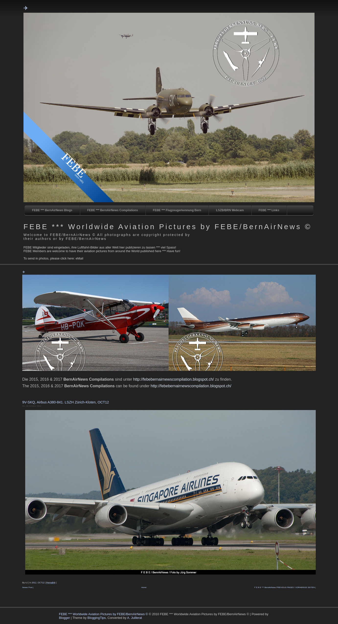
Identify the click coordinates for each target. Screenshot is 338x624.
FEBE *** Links (269, 210)
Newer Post (27, 587)
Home (143, 587)
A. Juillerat (134, 618)
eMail (79, 258)
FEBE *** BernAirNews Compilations (112, 210)
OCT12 (41, 582)
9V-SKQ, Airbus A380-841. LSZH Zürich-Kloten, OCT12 (65, 402)
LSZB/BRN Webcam (230, 210)
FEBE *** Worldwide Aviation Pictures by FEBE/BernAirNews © (167, 227)
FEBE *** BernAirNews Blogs (52, 210)
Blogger (64, 618)
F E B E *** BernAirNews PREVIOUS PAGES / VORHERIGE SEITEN (284, 587)
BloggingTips (97, 618)
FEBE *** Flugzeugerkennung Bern (177, 210)
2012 (34, 582)
